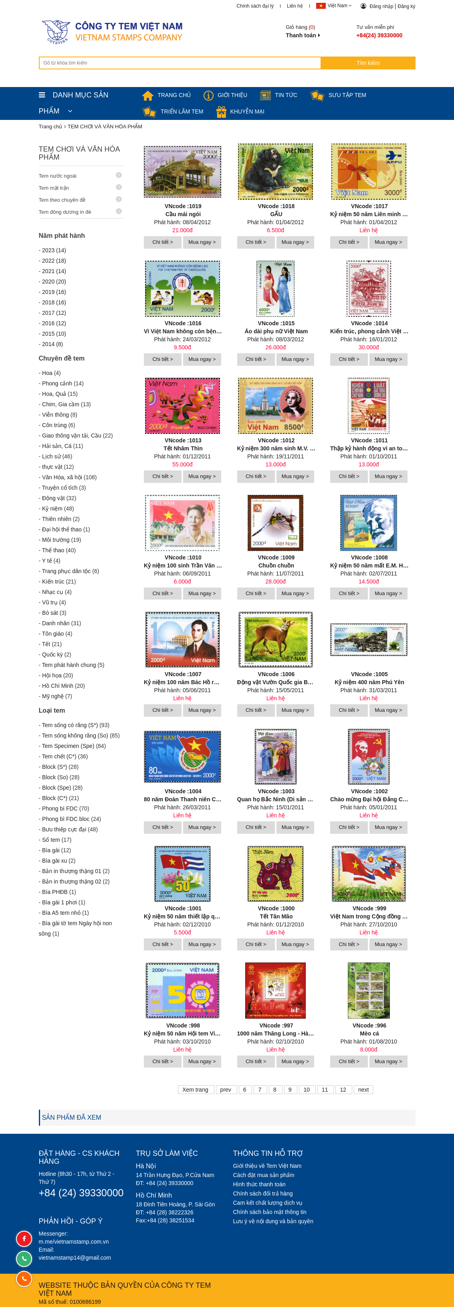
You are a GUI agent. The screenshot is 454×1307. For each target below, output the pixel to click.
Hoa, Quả (54, 394)
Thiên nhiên (56, 519)
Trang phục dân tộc (66, 571)
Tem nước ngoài (80, 175)
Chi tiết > (162, 242)
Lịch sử (51, 456)
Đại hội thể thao (62, 529)
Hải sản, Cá (57, 446)
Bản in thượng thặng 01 (71, 871)
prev (226, 1089)
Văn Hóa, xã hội (62, 477)
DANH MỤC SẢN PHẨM (74, 97)
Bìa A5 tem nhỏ (61, 913)
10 (307, 1089)
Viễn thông (55, 414)
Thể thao (53, 550)
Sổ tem (51, 840)
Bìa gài (51, 850)
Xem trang (196, 1089)
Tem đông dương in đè (80, 211)
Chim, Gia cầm (60, 404)
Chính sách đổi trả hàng (263, 1193)
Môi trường (56, 540)
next (363, 1089)
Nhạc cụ (52, 592)
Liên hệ (295, 6)
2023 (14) (54, 250)
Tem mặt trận (80, 187)
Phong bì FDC (60, 808)
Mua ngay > (202, 242)
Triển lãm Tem (173, 111)
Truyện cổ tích (60, 487)
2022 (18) (54, 260)
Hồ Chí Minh (57, 686)
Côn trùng (54, 425)
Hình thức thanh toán (259, 1184)
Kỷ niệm (52, 508)
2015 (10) (54, 333)
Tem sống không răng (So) (75, 735)
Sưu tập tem (338, 95)
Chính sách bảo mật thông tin (270, 1211)
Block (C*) (54, 798)
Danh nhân (56, 623)
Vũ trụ (50, 602)
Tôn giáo (53, 633)
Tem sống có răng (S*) (70, 725)
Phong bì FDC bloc (65, 819)
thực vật (52, 467)
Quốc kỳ (52, 654)
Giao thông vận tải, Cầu (71, 435)
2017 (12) (54, 313)
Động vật (53, 498)
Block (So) (55, 777)
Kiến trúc (53, 581)
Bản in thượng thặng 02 (71, 881)
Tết (46, 644)
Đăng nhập (382, 6)
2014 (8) (52, 344)
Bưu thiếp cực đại (64, 829)
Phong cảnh (57, 383)
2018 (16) (54, 302)
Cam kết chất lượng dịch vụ (268, 1202)
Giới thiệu (225, 95)
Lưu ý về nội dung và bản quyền (273, 1221)
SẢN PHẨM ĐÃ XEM (71, 1117)
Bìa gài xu (54, 860)
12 (343, 1089)
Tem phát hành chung (69, 665)
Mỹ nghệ (53, 696)
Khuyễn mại (240, 111)
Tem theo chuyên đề (80, 199)
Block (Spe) (56, 787)
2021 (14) (54, 271)
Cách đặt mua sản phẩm (264, 1174)
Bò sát (50, 613)
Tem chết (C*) (59, 756)
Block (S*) (54, 767)
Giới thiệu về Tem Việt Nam (267, 1165)
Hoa (47, 373)
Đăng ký (406, 6)
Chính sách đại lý (255, 6)
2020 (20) (54, 281)
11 (325, 1089)
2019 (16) (54, 292)
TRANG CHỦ (166, 95)
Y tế (47, 560)
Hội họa (52, 675)
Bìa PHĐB (55, 892)
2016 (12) (54, 323)
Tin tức (278, 95)
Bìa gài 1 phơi (59, 902)
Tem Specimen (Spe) (68, 746)
